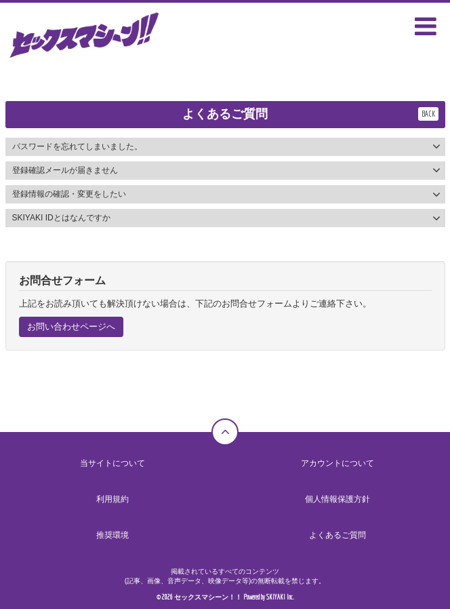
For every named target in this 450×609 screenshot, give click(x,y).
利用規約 (112, 499)
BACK (428, 113)
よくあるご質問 (337, 535)
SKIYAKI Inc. (280, 597)
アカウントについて (337, 463)
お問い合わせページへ (71, 326)
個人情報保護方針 (337, 499)
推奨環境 (112, 535)
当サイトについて (112, 463)
